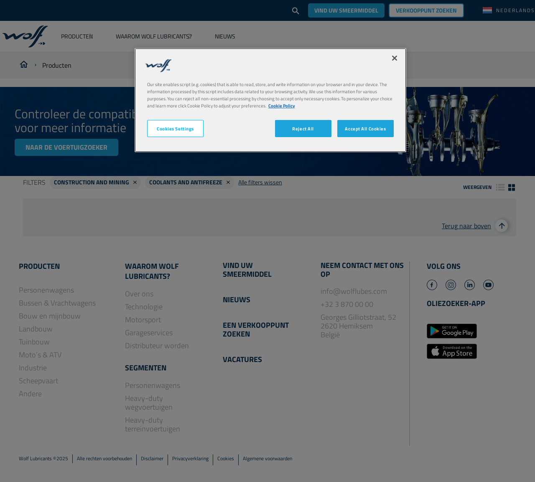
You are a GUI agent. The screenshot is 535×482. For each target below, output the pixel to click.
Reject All (303, 128)
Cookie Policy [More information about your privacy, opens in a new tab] (281, 105)
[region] (270, 100)
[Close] (394, 58)
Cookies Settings (175, 128)
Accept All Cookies (365, 128)
